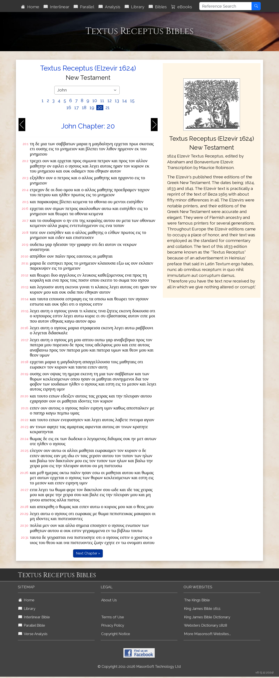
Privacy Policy (112, 625)
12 (109, 100)
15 (132, 100)
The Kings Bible (197, 600)
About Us (109, 600)
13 (117, 100)
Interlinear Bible (34, 617)
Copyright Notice (115, 634)
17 (76, 107)
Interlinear (56, 6)
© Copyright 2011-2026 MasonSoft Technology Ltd (139, 666)
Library (134, 6)
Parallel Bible (31, 625)
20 (99, 107)
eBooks (181, 6)
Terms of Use (112, 617)
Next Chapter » (88, 553)
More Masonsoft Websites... (207, 634)
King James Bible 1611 (202, 608)
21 (107, 107)
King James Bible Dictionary (207, 617)
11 (102, 100)
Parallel (84, 6)
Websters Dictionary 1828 (205, 625)
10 (94, 100)
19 (91, 107)
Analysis (109, 6)
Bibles (158, 6)
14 (124, 100)
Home (30, 6)
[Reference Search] (225, 6)
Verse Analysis (33, 634)
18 (84, 107)
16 (68, 107)
